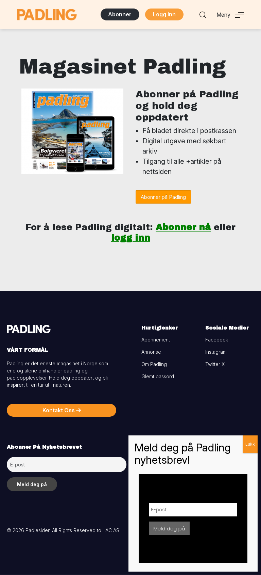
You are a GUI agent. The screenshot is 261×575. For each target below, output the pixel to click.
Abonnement (155, 340)
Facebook (216, 340)
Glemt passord (157, 377)
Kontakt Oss (61, 410)
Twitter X (215, 364)
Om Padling (154, 364)
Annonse (151, 352)
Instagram (216, 352)
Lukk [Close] (250, 444)
